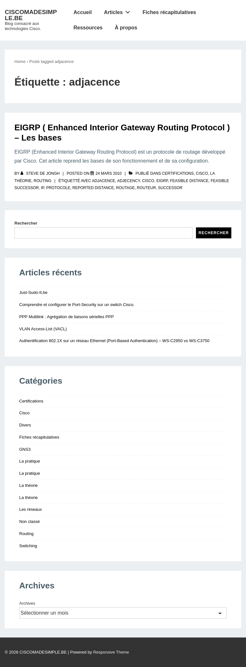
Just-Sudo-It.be (33, 292)
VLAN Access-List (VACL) (43, 328)
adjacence (103, 181)
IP (42, 188)
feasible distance (189, 181)
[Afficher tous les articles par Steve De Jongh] (40, 173)
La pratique (29, 461)
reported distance (93, 188)
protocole (58, 188)
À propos (126, 27)
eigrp (162, 181)
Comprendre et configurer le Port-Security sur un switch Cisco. (77, 304)
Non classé (29, 521)
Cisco (202, 173)
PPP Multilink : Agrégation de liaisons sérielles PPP (66, 316)
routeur (146, 188)
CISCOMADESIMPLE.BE (31, 15)
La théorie (28, 485)
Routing (42, 181)
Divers (25, 425)
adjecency (128, 181)
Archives (27, 603)
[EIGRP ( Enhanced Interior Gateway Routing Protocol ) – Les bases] (108, 173)
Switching (28, 545)
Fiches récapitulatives (169, 12)
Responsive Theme (111, 652)
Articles (118, 11)
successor (170, 188)
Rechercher (25, 223)
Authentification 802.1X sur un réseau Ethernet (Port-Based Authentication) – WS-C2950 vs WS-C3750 (114, 340)
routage (125, 188)
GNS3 (24, 449)
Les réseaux (30, 509)
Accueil (82, 12)
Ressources (87, 27)
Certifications (178, 173)
